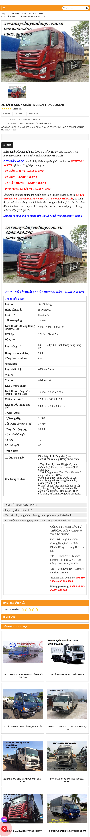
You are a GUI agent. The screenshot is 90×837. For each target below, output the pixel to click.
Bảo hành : (12, 123)
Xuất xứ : (13, 120)
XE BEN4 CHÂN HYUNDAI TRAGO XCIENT (23, 831)
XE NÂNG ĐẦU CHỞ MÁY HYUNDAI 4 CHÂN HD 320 (22, 780)
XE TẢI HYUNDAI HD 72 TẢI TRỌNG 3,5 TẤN (67, 831)
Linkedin (33, 114)
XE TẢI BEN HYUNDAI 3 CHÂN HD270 (67, 675)
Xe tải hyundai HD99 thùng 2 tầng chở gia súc (22, 676)
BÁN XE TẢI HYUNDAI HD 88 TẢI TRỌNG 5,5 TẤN (67, 728)
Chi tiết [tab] (7, 145)
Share (6, 114)
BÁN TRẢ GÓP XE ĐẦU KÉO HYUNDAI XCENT (67, 780)
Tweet (19, 114)
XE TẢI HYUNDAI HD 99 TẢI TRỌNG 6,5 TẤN (22, 727)
